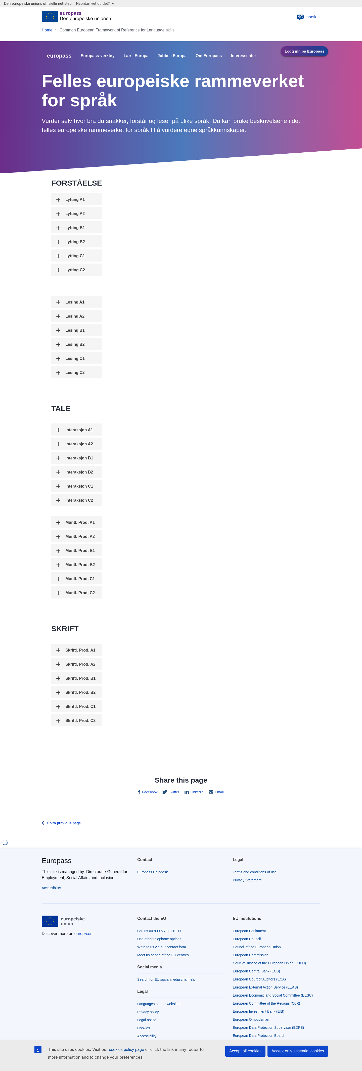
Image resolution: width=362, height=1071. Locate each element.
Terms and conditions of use (255, 872)
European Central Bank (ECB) (256, 971)
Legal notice (146, 1020)
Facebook (149, 792)
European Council (247, 939)
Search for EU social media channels (166, 979)
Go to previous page (64, 823)
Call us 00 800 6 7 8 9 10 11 (159, 931)
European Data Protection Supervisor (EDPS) (268, 1027)
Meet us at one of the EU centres (163, 955)
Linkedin (197, 792)
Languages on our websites (158, 1004)
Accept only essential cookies (298, 1051)
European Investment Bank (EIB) (258, 1011)
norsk (306, 17)
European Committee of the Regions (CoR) (266, 1003)
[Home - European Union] (76, 17)
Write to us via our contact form (161, 947)
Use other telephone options (159, 939)
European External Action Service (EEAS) (265, 987)
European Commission (250, 955)
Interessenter (243, 56)
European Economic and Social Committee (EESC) (273, 995)
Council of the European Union (257, 947)
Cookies (143, 1028)
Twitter (173, 792)
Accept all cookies (245, 1051)
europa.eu (83, 933)
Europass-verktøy (98, 56)
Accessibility (51, 888)
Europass (56, 861)
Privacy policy (148, 1012)
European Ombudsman (251, 1019)
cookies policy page (126, 1049)
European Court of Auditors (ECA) (259, 979)
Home (47, 30)
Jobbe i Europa (172, 56)
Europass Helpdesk (152, 872)
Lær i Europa (136, 56)
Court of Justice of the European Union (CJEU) (269, 963)
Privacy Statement (247, 880)
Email (219, 792)
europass (59, 56)
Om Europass (209, 56)
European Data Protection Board (258, 1036)
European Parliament (249, 931)
